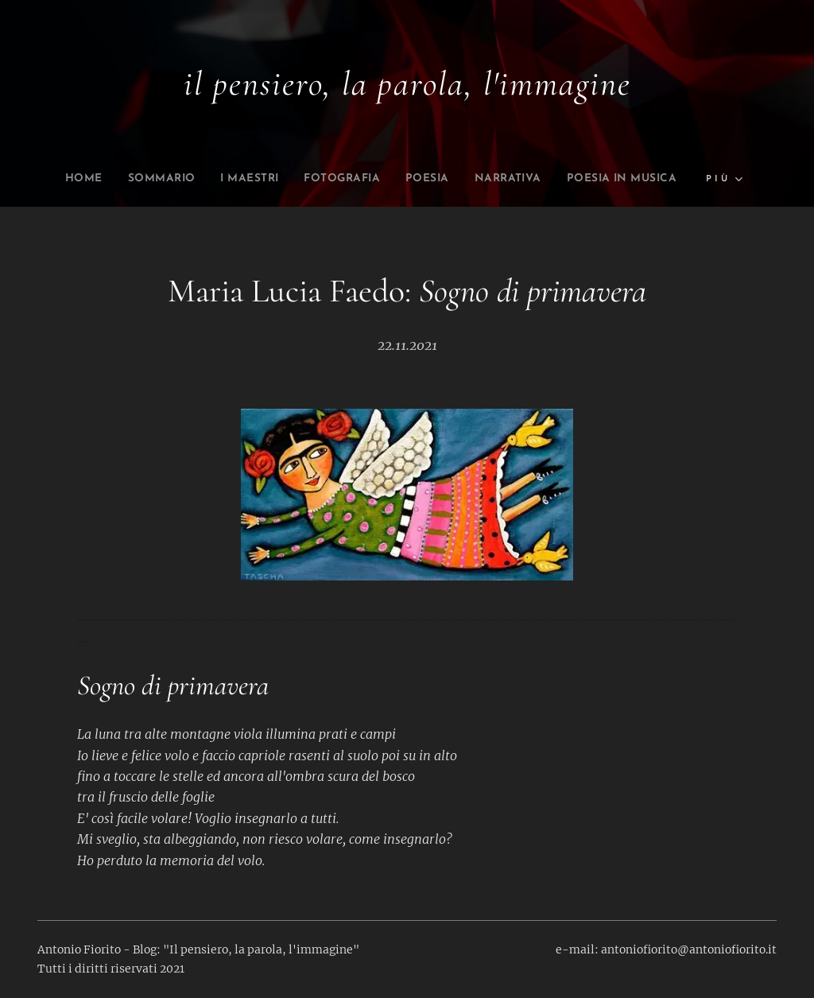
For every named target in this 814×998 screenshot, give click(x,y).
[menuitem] (129, 179)
